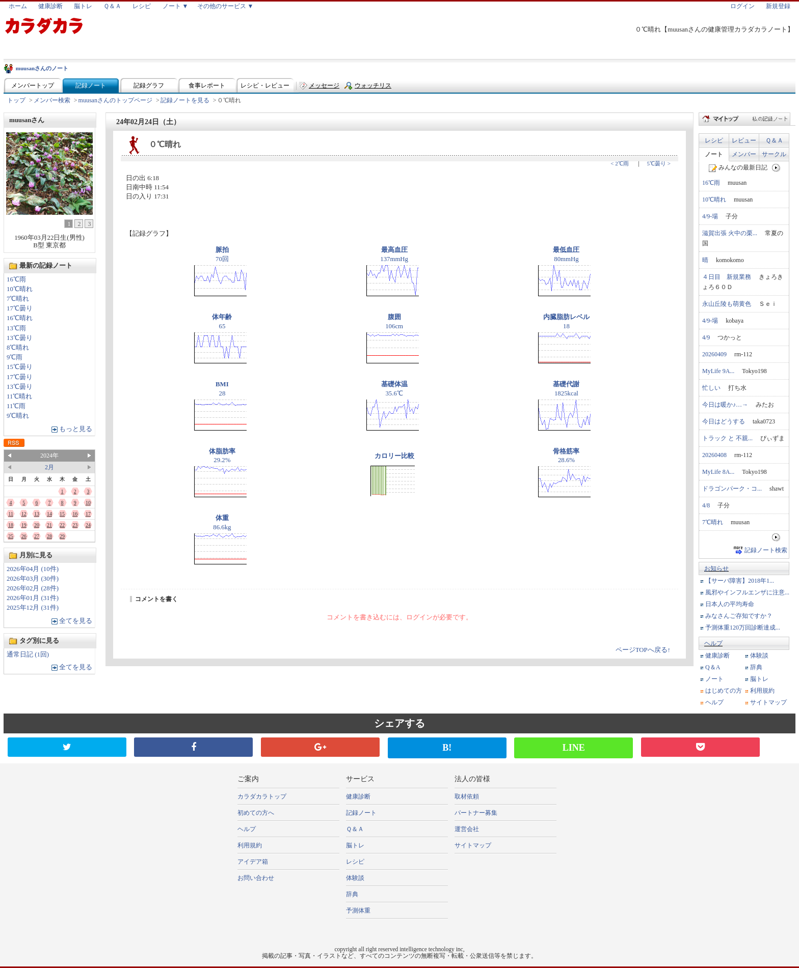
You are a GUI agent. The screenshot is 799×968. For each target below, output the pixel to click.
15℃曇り (20, 367)
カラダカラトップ (261, 796)
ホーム (18, 6)
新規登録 (778, 6)
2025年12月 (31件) (33, 607)
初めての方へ (255, 812)
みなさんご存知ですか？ (739, 615)
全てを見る (75, 620)
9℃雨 (14, 357)
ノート (714, 154)
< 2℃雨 (619, 163)
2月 (49, 467)
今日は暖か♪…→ (725, 404)
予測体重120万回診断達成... (742, 627)
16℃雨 (16, 279)
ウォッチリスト (373, 88)
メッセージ (324, 85)
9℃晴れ (18, 415)
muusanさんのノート (42, 68)
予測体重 (358, 910)
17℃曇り (20, 308)
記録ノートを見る (185, 100)
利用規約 (762, 690)
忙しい (711, 387)
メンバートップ (32, 85)
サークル (774, 154)
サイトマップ (768, 702)
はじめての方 (723, 690)
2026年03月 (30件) (33, 578)
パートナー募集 (476, 812)
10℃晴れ (20, 289)
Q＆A (712, 667)
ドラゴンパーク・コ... (732, 488)
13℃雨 (16, 328)
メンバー (744, 154)
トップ (16, 100)
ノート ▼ (176, 6)
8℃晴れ (18, 347)
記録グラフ (149, 85)
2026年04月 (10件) (33, 569)
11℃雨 (16, 406)
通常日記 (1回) (28, 654)
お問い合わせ (255, 877)
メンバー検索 (52, 100)
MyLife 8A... (718, 471)
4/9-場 (710, 216)
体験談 (759, 655)
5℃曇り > (659, 163)
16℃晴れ (20, 318)
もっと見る (75, 429)
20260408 (714, 455)
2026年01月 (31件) (33, 598)
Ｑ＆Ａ (112, 6)
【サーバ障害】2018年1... (739, 580)
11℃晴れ (19, 396)
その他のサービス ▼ (225, 6)
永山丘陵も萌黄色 (726, 303)
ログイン (742, 6)
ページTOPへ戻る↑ (643, 649)
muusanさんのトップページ (115, 100)
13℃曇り (20, 337)
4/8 (706, 505)
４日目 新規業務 (726, 276)
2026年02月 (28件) (33, 588)
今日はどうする (723, 421)
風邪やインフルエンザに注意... (747, 592)
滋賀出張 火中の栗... (729, 233)
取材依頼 (467, 796)
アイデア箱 (252, 861)
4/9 (706, 337)
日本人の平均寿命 (729, 604)
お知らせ (716, 568)
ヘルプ (713, 643)
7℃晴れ (18, 298)
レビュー (744, 140)
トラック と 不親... (727, 438)
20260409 (714, 354)
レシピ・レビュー (265, 85)
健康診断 (50, 6)
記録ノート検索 (765, 550)
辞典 (756, 667)
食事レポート (207, 85)
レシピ (141, 6)
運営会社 (467, 829)
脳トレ (83, 6)
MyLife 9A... (718, 371)
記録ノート (90, 85)
